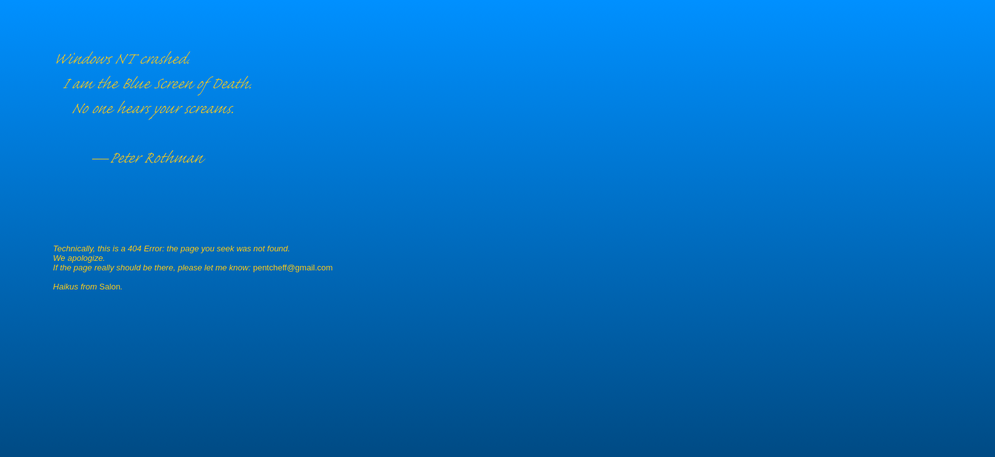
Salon (110, 286)
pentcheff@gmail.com (293, 267)
